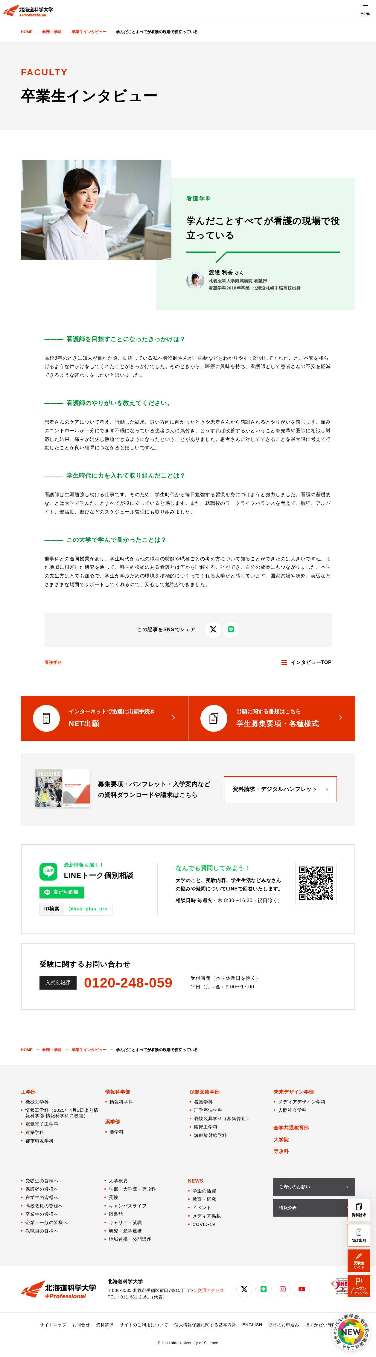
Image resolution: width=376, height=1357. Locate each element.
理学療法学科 (208, 1110)
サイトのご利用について (144, 1324)
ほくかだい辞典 (321, 1324)
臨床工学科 (206, 1126)
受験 (113, 1197)
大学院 (281, 1139)
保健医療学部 (205, 1091)
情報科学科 (121, 1101)
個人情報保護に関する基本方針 (205, 1324)
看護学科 (53, 662)
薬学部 (112, 1121)
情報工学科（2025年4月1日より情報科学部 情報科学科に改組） (61, 1113)
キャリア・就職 (125, 1222)
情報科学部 (117, 1091)
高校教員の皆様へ (44, 1205)
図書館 (116, 1214)
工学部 (28, 1091)
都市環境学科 (39, 1140)
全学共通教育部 (291, 1127)
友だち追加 (61, 892)
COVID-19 (204, 1224)
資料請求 (105, 1324)
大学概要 (118, 1180)
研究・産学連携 (125, 1230)
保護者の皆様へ (42, 1189)
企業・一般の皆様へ (46, 1222)
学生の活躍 (204, 1190)
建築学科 (34, 1132)
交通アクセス (211, 1290)
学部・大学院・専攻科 (132, 1189)
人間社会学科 (292, 1110)
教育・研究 (204, 1199)
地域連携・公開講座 (130, 1239)
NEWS (195, 1180)
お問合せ (81, 1324)
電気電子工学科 (42, 1123)
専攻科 (281, 1151)
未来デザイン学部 (294, 1091)
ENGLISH (252, 1324)
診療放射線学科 (210, 1135)
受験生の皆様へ (42, 1180)
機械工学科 (37, 1101)
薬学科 (117, 1131)
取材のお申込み (283, 1324)
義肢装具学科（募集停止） (222, 1118)
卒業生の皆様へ (42, 1214)
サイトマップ (53, 1324)
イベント (202, 1207)
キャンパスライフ (128, 1205)
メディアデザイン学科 (301, 1101)
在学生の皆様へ (42, 1197)
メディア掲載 (207, 1215)
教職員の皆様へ (42, 1230)
